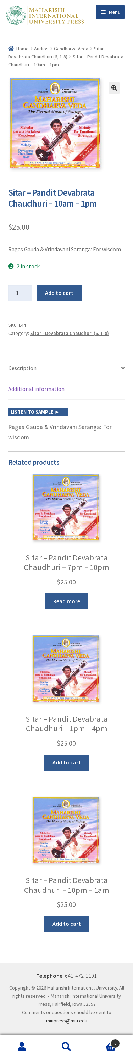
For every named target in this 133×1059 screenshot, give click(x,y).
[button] (114, 88)
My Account (22, 1047)
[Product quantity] (20, 293)
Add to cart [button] (66, 762)
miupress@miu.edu (66, 1021)
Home (22, 48)
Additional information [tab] (36, 388)
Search (66, 1047)
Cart (104, 1042)
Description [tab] (22, 367)
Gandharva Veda (71, 48)
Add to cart (59, 292)
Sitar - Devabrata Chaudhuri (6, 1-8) (69, 333)
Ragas (16, 427)
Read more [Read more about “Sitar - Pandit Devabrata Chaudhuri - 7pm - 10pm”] (66, 601)
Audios (41, 48)
